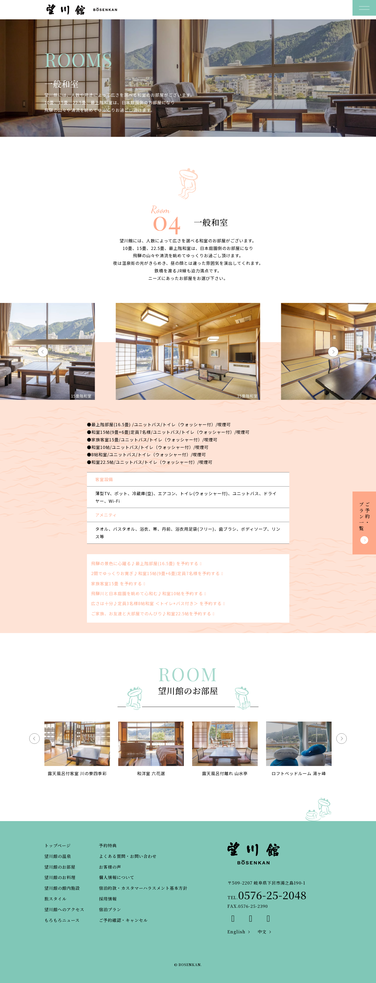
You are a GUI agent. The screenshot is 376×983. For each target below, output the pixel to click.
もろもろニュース (62, 920)
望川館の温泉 (57, 856)
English (236, 932)
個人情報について (116, 877)
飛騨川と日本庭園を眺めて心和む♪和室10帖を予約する (149, 593)
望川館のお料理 (59, 877)
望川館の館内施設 (62, 888)
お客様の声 (110, 867)
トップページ (57, 845)
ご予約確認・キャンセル (123, 920)
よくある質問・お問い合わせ (128, 856)
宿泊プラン (110, 909)
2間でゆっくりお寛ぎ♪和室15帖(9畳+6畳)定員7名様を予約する (158, 573)
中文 (262, 932)
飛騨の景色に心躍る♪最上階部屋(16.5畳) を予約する (147, 563)
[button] (333, 352)
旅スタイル (55, 899)
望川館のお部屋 (59, 867)
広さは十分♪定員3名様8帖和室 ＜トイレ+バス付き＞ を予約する (159, 603)
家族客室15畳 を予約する (119, 583)
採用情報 (108, 899)
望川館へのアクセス (64, 909)
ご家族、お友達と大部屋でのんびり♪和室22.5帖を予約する (153, 613)
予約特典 (108, 845)
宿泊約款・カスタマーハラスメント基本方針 (143, 888)
